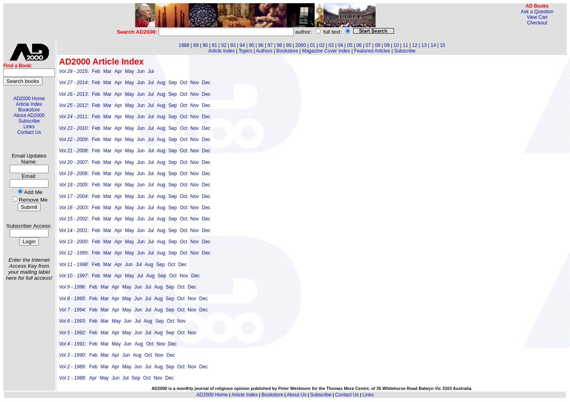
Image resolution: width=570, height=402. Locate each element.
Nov (194, 82)
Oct (184, 82)
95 (251, 45)
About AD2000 (29, 115)
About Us (296, 395)
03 (331, 45)
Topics (245, 51)
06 (359, 45)
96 (260, 45)
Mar (107, 71)
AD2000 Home (29, 98)
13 (423, 45)
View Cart (537, 17)
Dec (206, 82)
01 (312, 45)
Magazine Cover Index (326, 51)
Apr (118, 71)
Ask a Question (537, 11)
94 (242, 45)
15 (442, 45)
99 (288, 45)
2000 (300, 45)
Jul (151, 71)
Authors (264, 51)
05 (349, 45)
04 (340, 45)
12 (414, 45)
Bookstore (29, 110)
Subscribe (29, 121)
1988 (183, 45)
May (129, 71)
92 (223, 45)
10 (396, 45)
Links (28, 126)
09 (386, 45)
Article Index (29, 104)
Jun (141, 71)
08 (377, 45)
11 (405, 45)
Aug (161, 82)
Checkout (537, 23)
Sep (172, 82)
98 (279, 45)
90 (205, 45)
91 (214, 45)
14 (433, 45)
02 (321, 45)
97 (270, 45)
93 (233, 45)
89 (195, 45)
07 (368, 45)
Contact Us (29, 132)
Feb (96, 71)
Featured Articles (372, 51)
